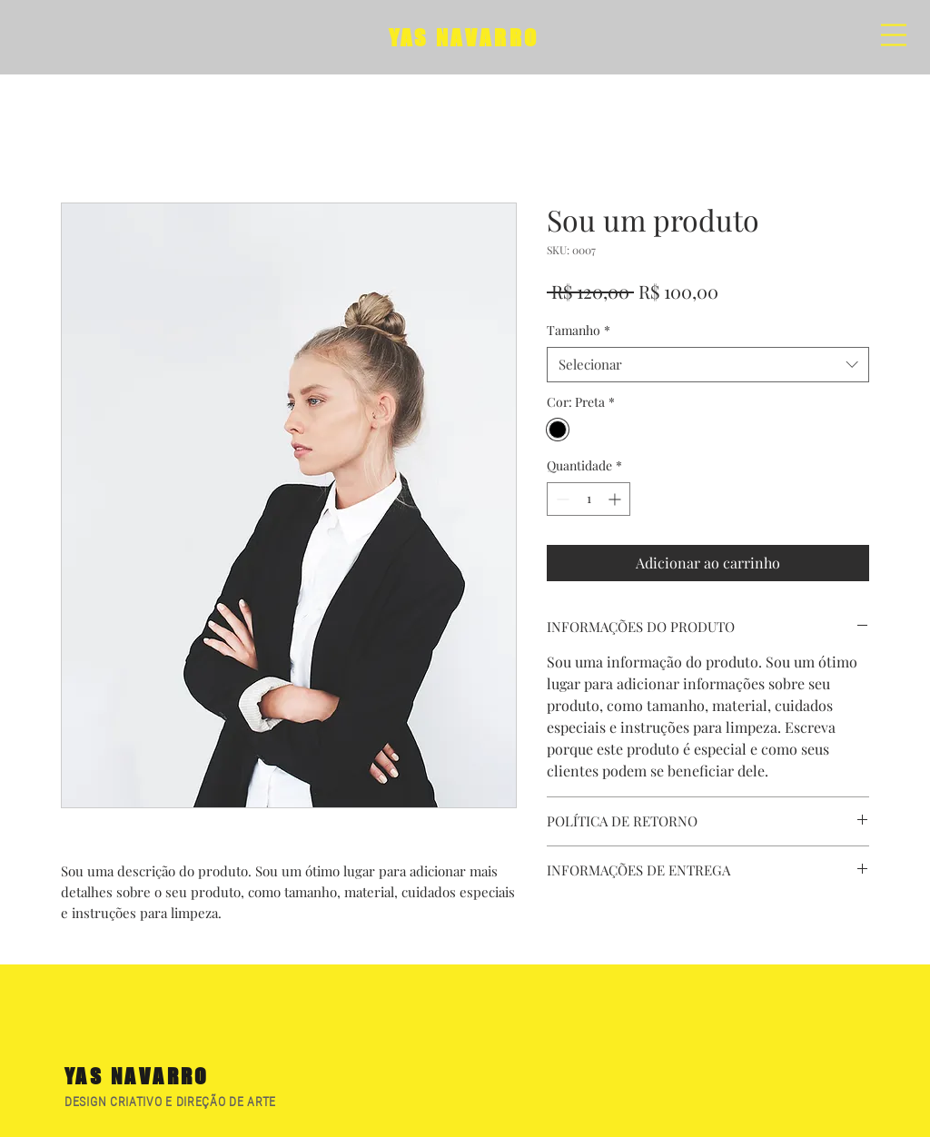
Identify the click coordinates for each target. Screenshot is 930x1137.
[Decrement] (560, 499)
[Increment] (616, 499)
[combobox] (708, 364)
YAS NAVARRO (464, 38)
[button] (893, 35)
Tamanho (578, 330)
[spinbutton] (588, 499)
